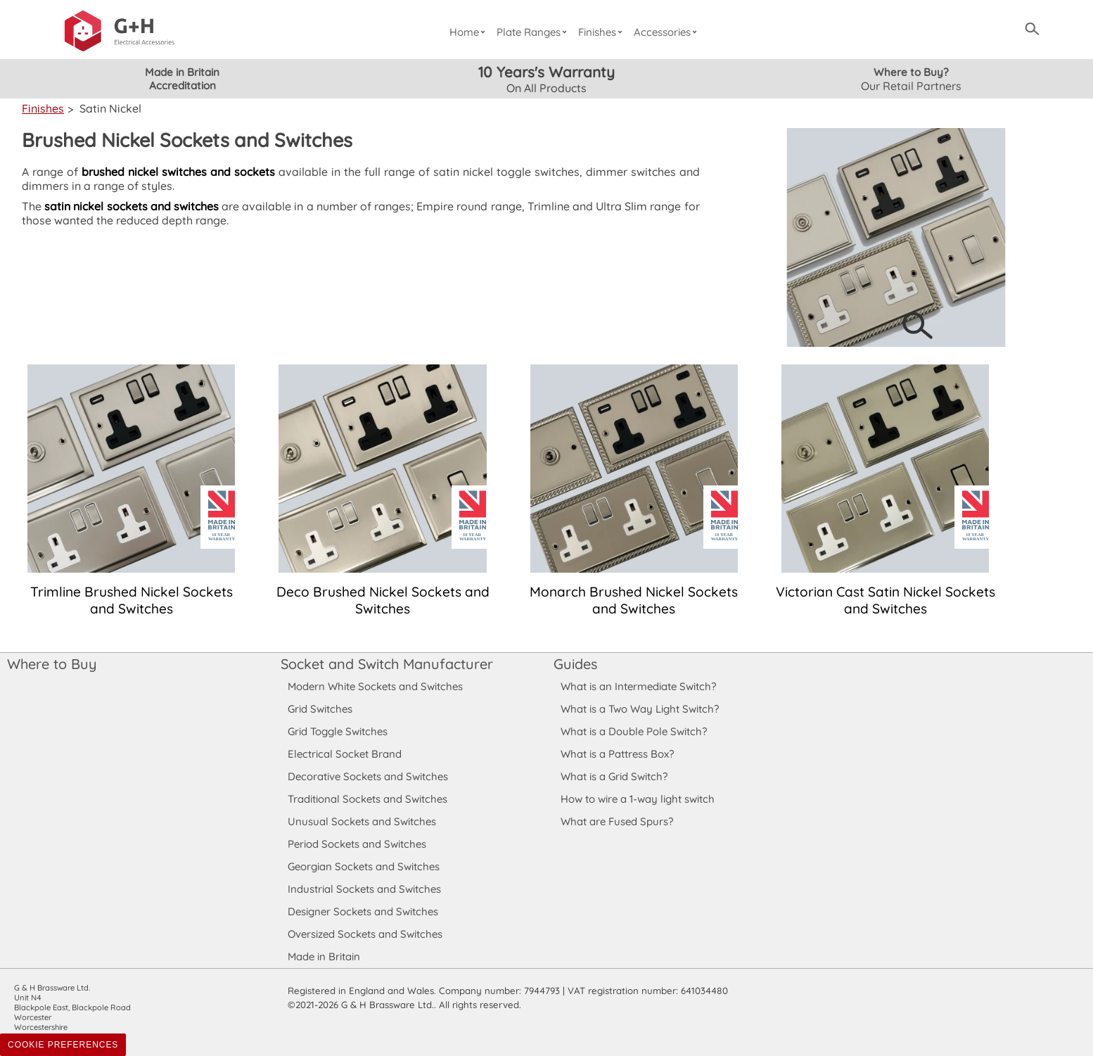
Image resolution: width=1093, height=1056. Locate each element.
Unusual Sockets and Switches (361, 821)
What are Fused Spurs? (617, 821)
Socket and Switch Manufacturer (386, 664)
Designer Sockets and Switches (363, 911)
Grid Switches (320, 708)
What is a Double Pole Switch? (633, 731)
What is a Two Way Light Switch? (640, 708)
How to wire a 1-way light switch (638, 799)
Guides (575, 664)
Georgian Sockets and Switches (364, 866)
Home (468, 32)
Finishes (603, 32)
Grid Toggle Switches (338, 731)
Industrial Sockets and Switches (364, 889)
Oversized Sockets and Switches (365, 934)
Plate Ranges (533, 32)
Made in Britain (324, 956)
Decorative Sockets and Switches (368, 776)
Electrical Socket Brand (344, 754)
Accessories (667, 32)
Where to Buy (51, 664)
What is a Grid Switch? (614, 776)
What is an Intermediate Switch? (639, 686)
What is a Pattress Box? (618, 754)
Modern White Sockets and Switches (376, 686)
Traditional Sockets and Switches (367, 799)
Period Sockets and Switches (357, 844)
